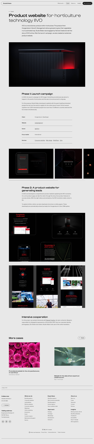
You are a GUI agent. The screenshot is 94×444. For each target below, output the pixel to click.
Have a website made (53, 406)
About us (73, 3)
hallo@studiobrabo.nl (6, 398)
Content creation (29, 416)
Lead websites (28, 402)
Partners (73, 406)
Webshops (27, 408)
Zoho (61, 140)
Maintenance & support (30, 418)
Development (51, 417)
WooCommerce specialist (54, 400)
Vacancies (73, 402)
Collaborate (5, 396)
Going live (50, 419)
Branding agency (28, 398)
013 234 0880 (4, 401)
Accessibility (74, 417)
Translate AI (73, 415)
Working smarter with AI (76, 411)
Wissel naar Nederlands (35, 432)
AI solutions (27, 412)
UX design (50, 413)
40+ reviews (49, 429)
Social (26, 414)
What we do (61, 3)
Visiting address (6, 410)
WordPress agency (52, 398)
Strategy (50, 411)
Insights (79, 3)
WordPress (56, 140)
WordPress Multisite (75, 413)
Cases (67, 3)
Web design (49, 140)
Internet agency (51, 404)
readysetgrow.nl (39, 123)
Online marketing (29, 410)
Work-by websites (29, 404)
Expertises (51, 396)
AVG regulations (74, 421)
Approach (51, 409)
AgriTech (37, 128)
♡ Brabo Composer (61, 432)
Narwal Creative (50, 320)
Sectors (26, 420)
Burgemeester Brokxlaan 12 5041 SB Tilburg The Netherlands (7, 415)
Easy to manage (74, 419)
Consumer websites (40, 140)
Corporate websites (29, 400)
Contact (6, 405)
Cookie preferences (52, 432)
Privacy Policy (44, 432)
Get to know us (87, 3)
